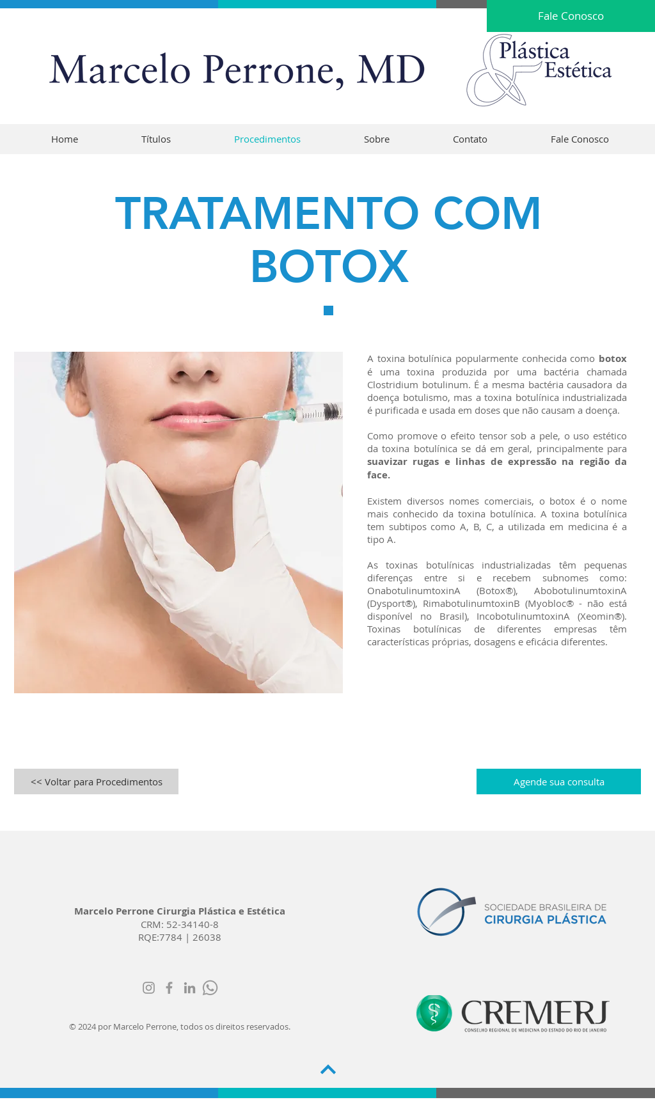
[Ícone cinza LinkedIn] (190, 988)
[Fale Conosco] (571, 16)
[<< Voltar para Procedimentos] (96, 781)
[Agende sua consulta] (559, 781)
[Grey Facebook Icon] (169, 988)
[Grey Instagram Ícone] (149, 988)
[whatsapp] (210, 988)
